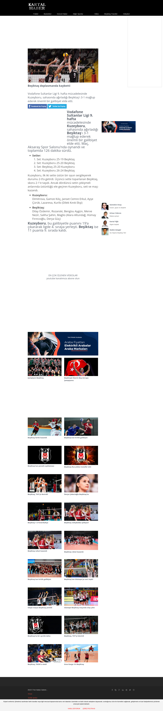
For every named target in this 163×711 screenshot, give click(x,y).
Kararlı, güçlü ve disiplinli (119, 206)
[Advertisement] (81, 30)
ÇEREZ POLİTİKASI (89, 708)
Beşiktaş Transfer (110, 14)
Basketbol (47, 14)
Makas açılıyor (119, 214)
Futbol (35, 14)
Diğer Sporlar (78, 14)
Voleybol (126, 14)
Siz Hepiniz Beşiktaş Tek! (119, 231)
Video (96, 14)
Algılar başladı (119, 222)
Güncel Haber (62, 14)
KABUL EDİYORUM (74, 708)
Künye (30, 694)
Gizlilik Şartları (32, 698)
